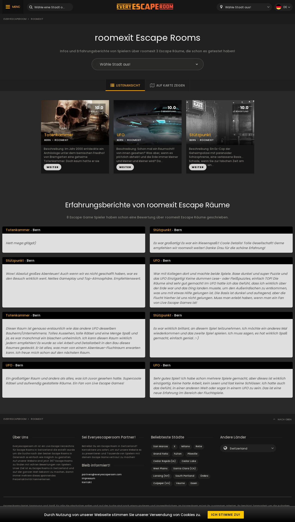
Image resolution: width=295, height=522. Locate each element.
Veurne (180, 483)
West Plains (160, 468)
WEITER (53, 167)
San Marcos (160, 446)
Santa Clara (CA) (184, 468)
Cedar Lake (189, 461)
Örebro (204, 476)
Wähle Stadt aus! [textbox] (238, 7)
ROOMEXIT (61, 140)
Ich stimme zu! (225, 514)
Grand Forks (160, 453)
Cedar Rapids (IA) (164, 461)
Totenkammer (58, 135)
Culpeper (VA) (161, 483)
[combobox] (244, 7)
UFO (121, 135)
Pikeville (192, 453)
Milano (185, 446)
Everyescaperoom (15, 19)
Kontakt (87, 482)
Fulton (178, 453)
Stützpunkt (200, 135)
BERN (47, 140)
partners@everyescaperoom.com (102, 474)
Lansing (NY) (161, 476)
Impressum (88, 478)
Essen (194, 483)
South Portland (184, 476)
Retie (199, 446)
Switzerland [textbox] (238, 448)
